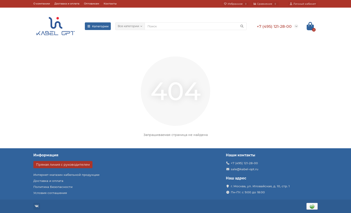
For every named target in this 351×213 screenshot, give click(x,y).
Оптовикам (91, 3)
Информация (45, 155)
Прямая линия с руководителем (63, 165)
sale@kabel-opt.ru (244, 169)
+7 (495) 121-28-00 (244, 163)
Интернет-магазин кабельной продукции (66, 174)
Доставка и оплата (66, 3)
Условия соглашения (50, 193)
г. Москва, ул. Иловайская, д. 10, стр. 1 (260, 186)
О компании (41, 3)
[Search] (196, 26)
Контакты (110, 3)
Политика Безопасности (53, 187)
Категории (98, 26)
